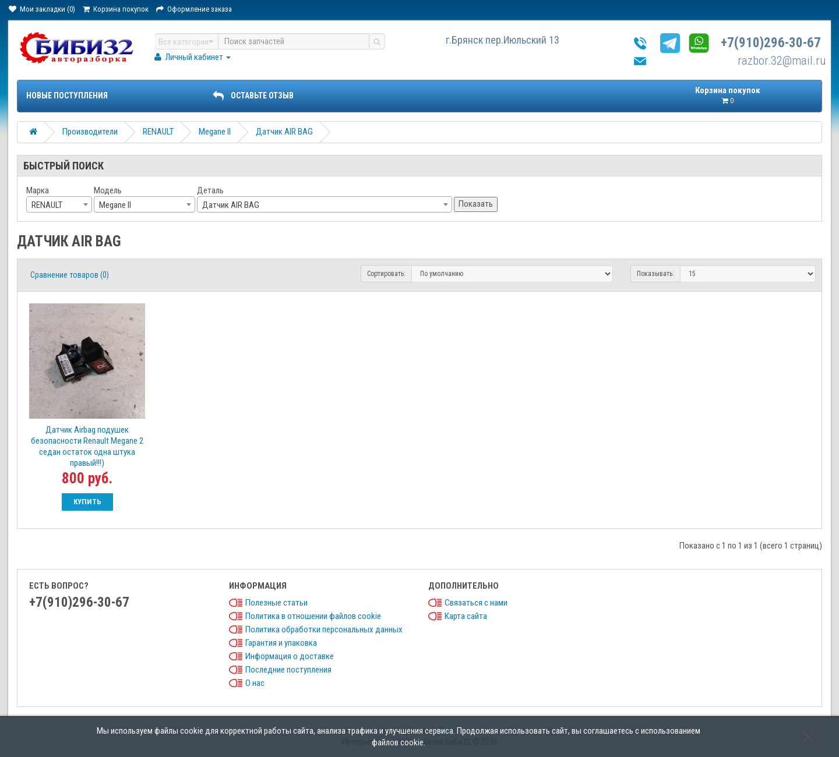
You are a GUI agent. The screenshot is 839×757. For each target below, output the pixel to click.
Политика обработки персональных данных (324, 629)
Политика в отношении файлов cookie (313, 616)
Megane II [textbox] (115, 205)
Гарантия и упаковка (281, 643)
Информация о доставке (289, 656)
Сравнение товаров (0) (69, 275)
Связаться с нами (476, 602)
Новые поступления (67, 95)
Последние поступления (288, 669)
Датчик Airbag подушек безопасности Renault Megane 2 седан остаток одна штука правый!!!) (87, 446)
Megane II (215, 131)
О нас (255, 683)
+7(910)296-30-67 (771, 43)
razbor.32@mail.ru (782, 61)
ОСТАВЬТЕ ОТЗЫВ (253, 95)
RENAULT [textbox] (46, 205)
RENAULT (158, 131)
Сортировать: (386, 274)
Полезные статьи (276, 602)
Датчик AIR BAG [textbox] (230, 205)
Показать (476, 204)
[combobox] (59, 204)
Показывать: (655, 274)
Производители (90, 131)
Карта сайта (466, 616)
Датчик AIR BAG (284, 131)
